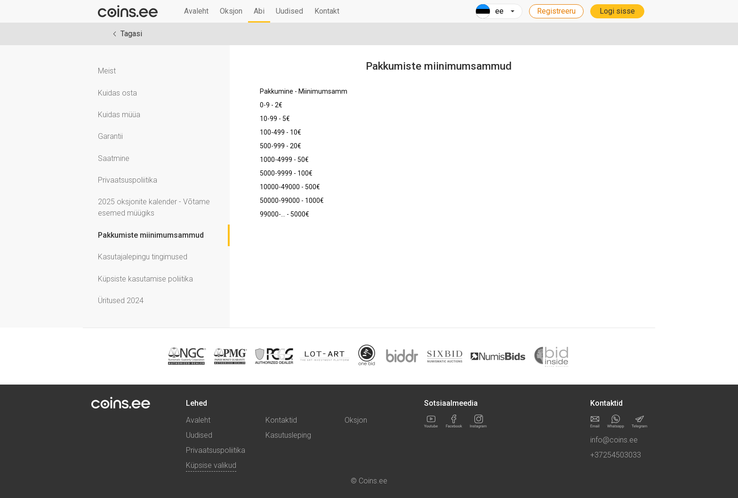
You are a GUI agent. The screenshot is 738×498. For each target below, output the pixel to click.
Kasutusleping (288, 435)
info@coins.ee (614, 439)
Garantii (110, 136)
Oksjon (231, 11)
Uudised (289, 11)
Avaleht (196, 11)
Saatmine (113, 158)
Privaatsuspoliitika (127, 180)
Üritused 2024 (121, 300)
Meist (107, 70)
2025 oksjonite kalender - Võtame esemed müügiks (154, 207)
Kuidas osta (117, 92)
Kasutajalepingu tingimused (142, 256)
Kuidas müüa (119, 114)
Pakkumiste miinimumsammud (151, 235)
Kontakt (326, 11)
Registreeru (556, 11)
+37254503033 (615, 454)
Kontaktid (281, 420)
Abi (259, 11)
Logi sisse (617, 11)
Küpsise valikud (211, 465)
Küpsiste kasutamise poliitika (145, 278)
